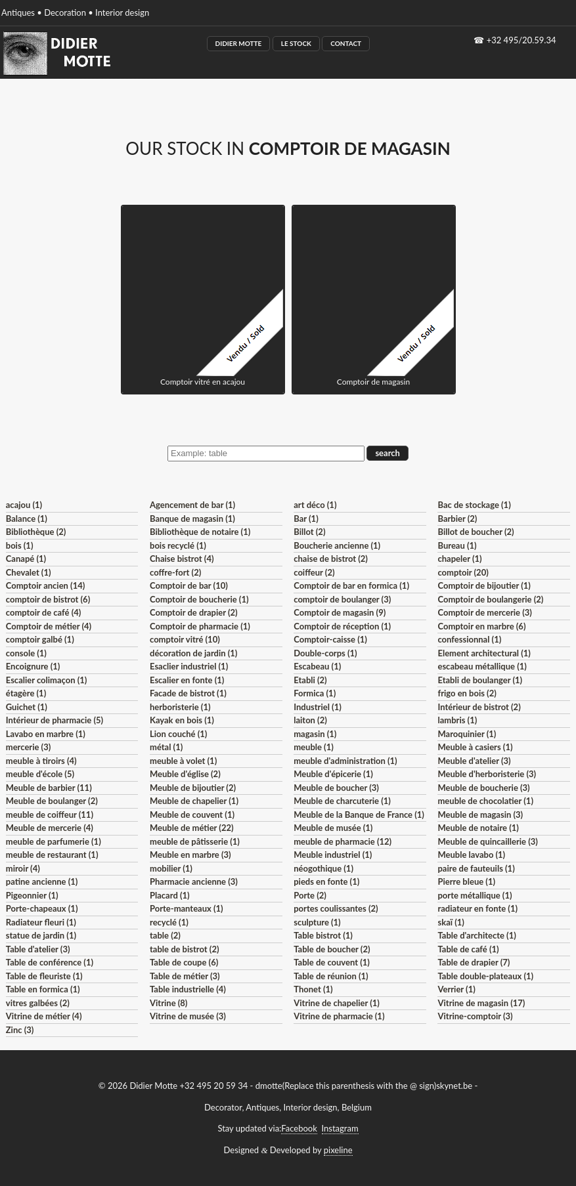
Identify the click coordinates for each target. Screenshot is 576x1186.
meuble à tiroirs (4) (41, 760)
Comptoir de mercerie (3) (484, 612)
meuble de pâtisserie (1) (195, 841)
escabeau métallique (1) (481, 666)
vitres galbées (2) (38, 1003)
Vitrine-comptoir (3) (474, 1016)
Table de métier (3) (185, 976)
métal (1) (166, 747)
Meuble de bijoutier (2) (193, 787)
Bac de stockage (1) (473, 504)
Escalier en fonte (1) (187, 680)
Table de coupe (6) (184, 962)
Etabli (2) (310, 680)
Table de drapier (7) (473, 962)
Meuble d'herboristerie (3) (486, 774)
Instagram (340, 1128)
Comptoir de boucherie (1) (199, 599)
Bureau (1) (456, 545)
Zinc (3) (20, 1030)
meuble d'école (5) (40, 774)
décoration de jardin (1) (193, 653)
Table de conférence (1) (49, 962)
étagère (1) (26, 693)
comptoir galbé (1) (40, 639)
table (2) (165, 935)
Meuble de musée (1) (333, 827)
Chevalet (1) (28, 572)
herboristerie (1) (180, 707)
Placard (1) (170, 895)
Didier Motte (238, 43)
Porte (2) (310, 895)
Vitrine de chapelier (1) (337, 1003)
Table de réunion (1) (331, 976)
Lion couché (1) (178, 734)
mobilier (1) (171, 868)
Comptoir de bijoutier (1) (483, 585)
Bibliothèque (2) (36, 531)
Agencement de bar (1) (192, 504)
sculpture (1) (317, 922)
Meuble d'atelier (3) (473, 760)
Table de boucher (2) (332, 949)
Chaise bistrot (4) (182, 558)
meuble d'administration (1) (345, 760)
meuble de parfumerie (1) (53, 841)
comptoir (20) (462, 572)
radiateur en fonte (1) (477, 908)
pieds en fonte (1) (326, 881)
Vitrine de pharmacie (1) (339, 1016)
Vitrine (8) (168, 1003)
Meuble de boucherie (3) (483, 787)
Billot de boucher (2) (475, 531)
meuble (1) (314, 747)
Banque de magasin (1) (192, 518)
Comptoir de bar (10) (189, 585)
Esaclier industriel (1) (189, 666)
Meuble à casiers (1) (474, 747)
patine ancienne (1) (42, 881)
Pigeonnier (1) (32, 895)
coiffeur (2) (314, 572)
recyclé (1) (169, 922)
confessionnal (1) (469, 639)
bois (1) (19, 545)
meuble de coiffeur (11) (49, 814)
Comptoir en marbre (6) (481, 626)
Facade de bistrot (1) (188, 693)
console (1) (26, 653)
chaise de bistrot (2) (331, 558)
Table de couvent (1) (332, 962)
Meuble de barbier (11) (49, 787)
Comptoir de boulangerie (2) (490, 599)
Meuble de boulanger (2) (52, 800)
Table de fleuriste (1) (44, 976)
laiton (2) (310, 720)
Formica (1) (315, 693)
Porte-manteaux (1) (186, 908)
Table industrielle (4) (188, 989)
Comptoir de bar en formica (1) (351, 585)
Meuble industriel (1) (333, 854)
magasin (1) (315, 734)
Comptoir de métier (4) (48, 626)
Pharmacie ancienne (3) (194, 881)
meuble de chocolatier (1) (485, 800)
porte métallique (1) (474, 895)
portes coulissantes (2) (336, 908)
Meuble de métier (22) (192, 827)
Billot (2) (309, 531)
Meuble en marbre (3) (190, 854)
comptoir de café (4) (43, 612)
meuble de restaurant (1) (52, 854)
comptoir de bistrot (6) (48, 599)
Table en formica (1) (43, 989)
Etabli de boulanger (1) (479, 680)
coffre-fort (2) (175, 572)
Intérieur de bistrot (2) (478, 707)
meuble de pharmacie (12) (342, 841)
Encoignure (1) (33, 666)
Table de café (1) (467, 949)
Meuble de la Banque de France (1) (359, 814)
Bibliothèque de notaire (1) (200, 531)
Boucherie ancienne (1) (337, 545)
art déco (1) (315, 504)
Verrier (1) (456, 989)
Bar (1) (306, 518)
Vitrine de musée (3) (188, 1016)
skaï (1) (450, 922)
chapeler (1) (459, 558)
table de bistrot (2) (184, 949)
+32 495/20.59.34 (521, 40)
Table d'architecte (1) (476, 935)
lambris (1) (457, 720)
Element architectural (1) (483, 653)
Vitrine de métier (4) (44, 1016)
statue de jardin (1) (41, 935)
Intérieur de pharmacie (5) (54, 720)
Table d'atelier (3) (38, 949)
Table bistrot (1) (323, 935)
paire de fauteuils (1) (475, 868)
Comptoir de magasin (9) (340, 612)
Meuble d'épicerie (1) (333, 774)
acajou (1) (24, 504)
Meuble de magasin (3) (480, 814)
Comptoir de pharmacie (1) (200, 626)
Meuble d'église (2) (185, 774)
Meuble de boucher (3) (336, 787)
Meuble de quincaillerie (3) (487, 841)
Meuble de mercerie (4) (49, 827)
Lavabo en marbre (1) (45, 734)
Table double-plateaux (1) (485, 976)
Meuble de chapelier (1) (194, 800)
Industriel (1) (318, 707)
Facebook (299, 1128)
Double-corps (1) (325, 653)
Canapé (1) (26, 558)
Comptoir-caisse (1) (330, 639)
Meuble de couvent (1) (192, 814)
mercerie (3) (28, 747)
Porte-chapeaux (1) (42, 908)
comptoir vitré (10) (185, 639)
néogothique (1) (323, 868)
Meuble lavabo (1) (471, 854)
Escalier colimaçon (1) (46, 680)
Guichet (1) (26, 707)
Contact (345, 43)
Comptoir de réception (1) (342, 626)
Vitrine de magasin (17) (481, 1003)
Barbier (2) (457, 518)
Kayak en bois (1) (182, 720)
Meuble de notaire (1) (477, 827)
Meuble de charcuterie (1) (342, 800)
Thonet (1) (313, 989)
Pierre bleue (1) (466, 881)
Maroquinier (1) (466, 734)
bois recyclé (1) (178, 545)
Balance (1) (26, 518)
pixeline (338, 1150)
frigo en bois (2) (466, 693)
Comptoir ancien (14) (45, 585)
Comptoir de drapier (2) (194, 612)
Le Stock (296, 43)
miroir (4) (23, 868)
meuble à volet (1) (183, 760)
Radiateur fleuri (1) (41, 922)
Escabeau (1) (317, 666)
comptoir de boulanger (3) (342, 599)
